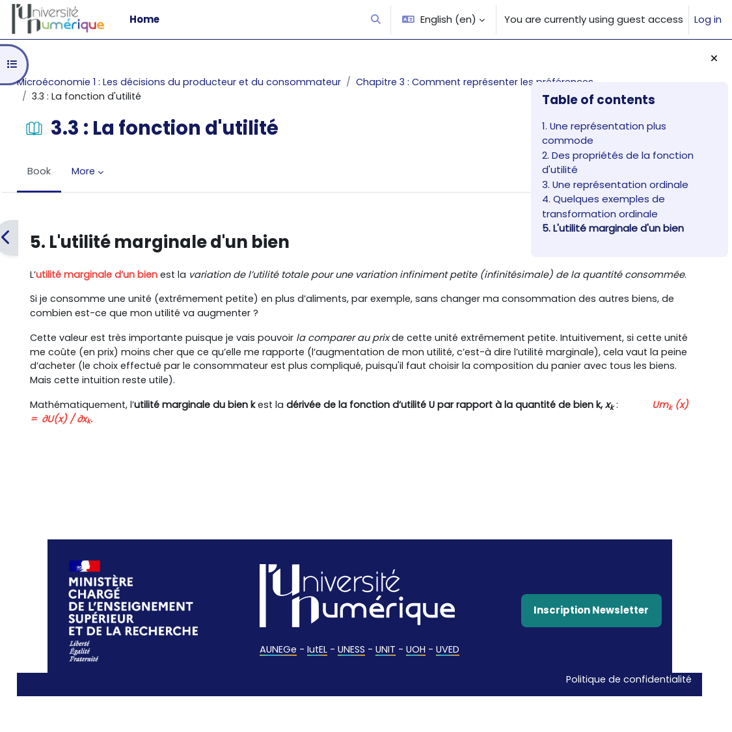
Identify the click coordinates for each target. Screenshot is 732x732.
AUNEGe (191, 699)
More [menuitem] (113, 172)
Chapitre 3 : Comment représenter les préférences (185, 96)
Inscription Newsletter (437, 659)
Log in (708, 19)
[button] (376, 19)
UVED (363, 699)
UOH (331, 699)
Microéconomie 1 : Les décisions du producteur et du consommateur (211, 82)
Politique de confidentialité (425, 714)
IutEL (231, 699)
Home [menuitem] (144, 19)
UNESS (266, 699)
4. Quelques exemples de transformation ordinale (603, 206)
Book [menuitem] (68, 172)
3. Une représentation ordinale (615, 184)
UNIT (301, 699)
